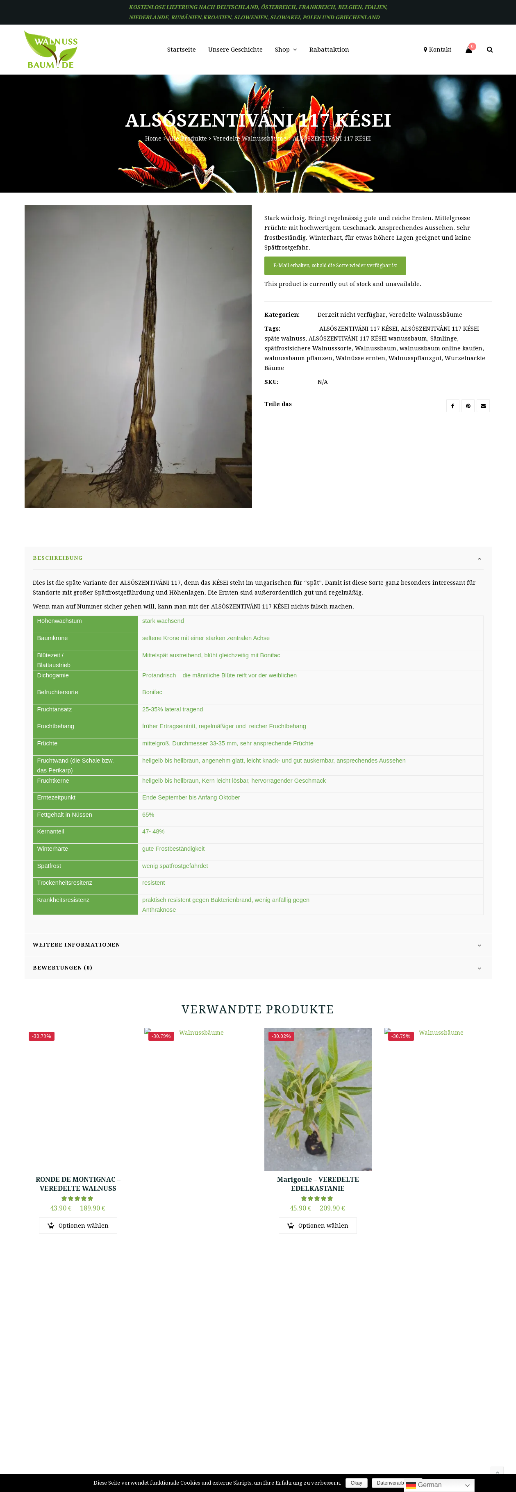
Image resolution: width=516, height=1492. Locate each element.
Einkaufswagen (329, 1397)
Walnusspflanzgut (415, 358)
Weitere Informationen (76, 972)
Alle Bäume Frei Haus (337, 1416)
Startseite (241, 1361)
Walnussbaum (375, 348)
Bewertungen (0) (63, 995)
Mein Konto (324, 1361)
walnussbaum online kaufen (441, 348)
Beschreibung (58, 585)
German (423, 1485)
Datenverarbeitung (397, 1483)
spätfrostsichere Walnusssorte (308, 348)
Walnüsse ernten (360, 358)
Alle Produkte (187, 138)
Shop (236, 1397)
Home (153, 138)
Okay (356, 1483)
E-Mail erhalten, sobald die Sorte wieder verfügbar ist (335, 265)
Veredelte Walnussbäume (249, 138)
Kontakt (240, 1416)
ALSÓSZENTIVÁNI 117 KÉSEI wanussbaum (368, 338)
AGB (315, 1434)
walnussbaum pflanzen (298, 358)
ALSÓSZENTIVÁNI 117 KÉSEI (358, 328)
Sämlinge (443, 338)
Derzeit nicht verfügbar (352, 314)
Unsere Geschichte (252, 1379)
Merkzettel (324, 1379)
